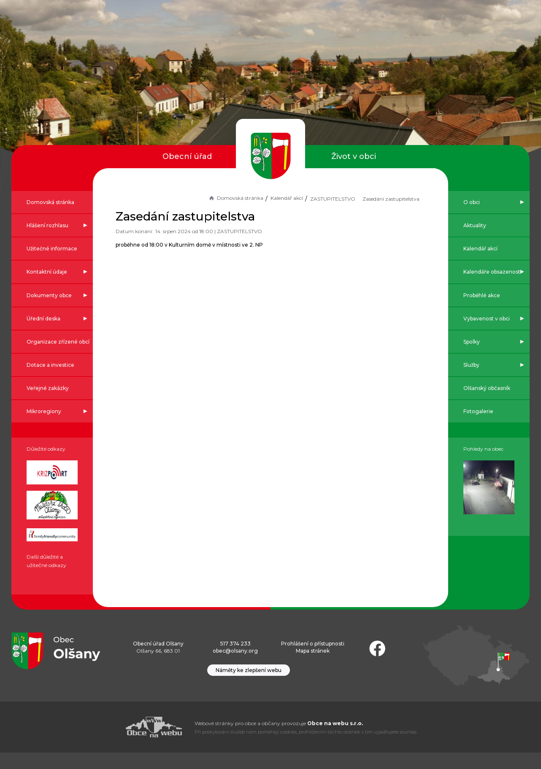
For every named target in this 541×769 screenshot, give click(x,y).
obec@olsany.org (235, 667)
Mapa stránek (313, 667)
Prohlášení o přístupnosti (312, 660)
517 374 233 (235, 660)
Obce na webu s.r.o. (335, 740)
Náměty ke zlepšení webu (248, 686)
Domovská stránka (215, 198)
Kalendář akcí (267, 198)
